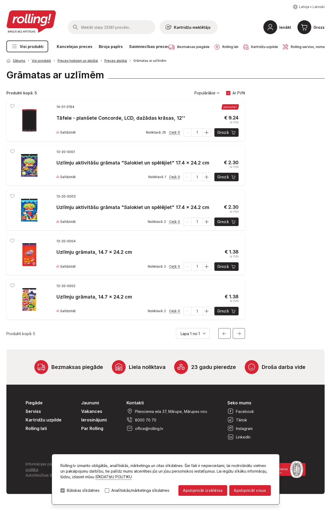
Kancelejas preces (74, 46)
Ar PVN (238, 93)
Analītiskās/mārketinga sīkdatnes (140, 490)
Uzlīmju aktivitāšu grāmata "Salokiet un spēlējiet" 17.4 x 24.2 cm (132, 163)
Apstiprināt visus (250, 490)
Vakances (91, 411)
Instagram (240, 428)
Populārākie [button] (207, 93)
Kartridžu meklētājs (188, 27)
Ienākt (285, 27)
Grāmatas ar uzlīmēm (149, 61)
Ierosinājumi (94, 420)
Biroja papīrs (111, 46)
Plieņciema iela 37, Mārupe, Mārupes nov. (167, 411)
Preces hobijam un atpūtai (78, 61)
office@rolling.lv (144, 428)
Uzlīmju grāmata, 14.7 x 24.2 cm (94, 252)
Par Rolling (92, 428)
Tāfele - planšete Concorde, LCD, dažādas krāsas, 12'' (120, 118)
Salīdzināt (66, 132)
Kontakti (135, 402)
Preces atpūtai (115, 61)
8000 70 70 (141, 420)
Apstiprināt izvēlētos (203, 490)
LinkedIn (239, 437)
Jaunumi (90, 402)
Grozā (226, 132)
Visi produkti (27, 46)
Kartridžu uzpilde (44, 420)
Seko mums (239, 402)
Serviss (33, 411)
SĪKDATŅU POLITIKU (113, 476)
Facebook (240, 411)
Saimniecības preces (149, 46)
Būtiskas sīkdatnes (83, 490)
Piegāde (34, 402)
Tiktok (237, 420)
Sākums (19, 61)
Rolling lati (36, 428)
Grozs (319, 27)
